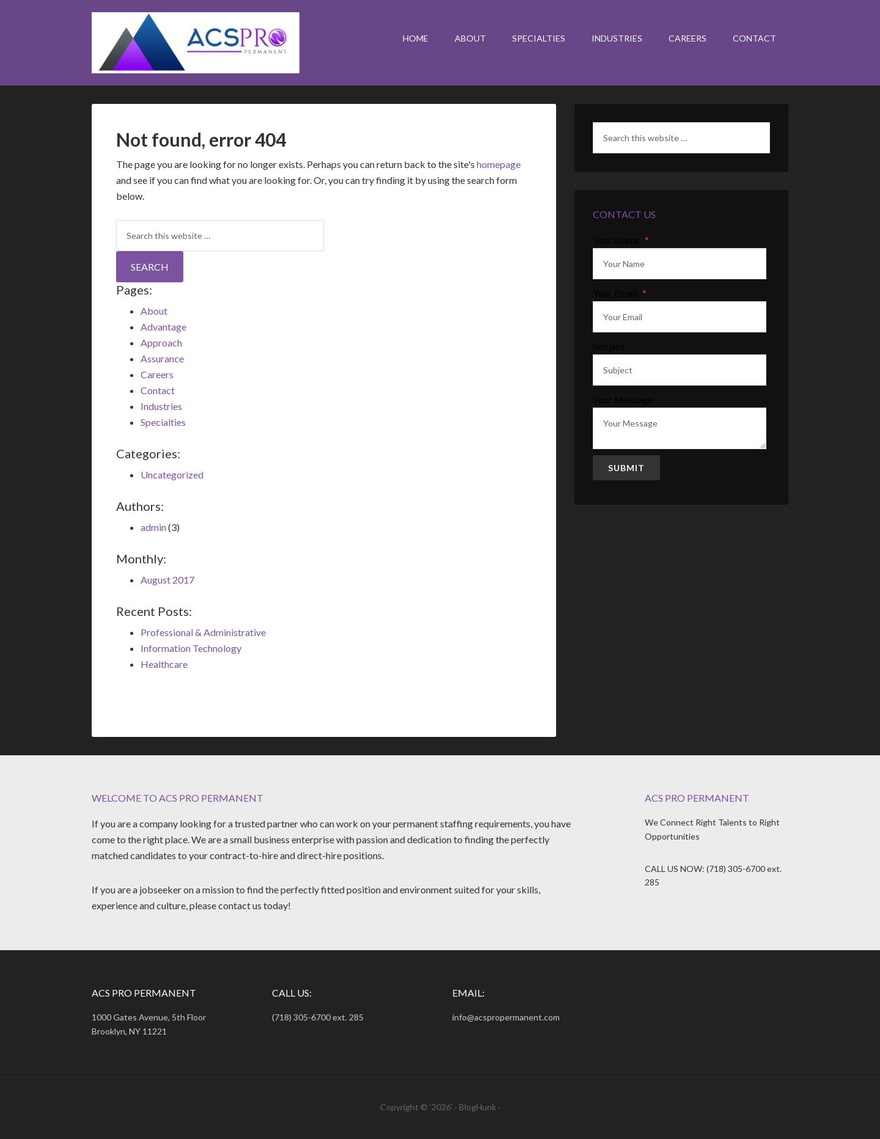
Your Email (620, 293)
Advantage (163, 326)
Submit (626, 468)
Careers (157, 374)
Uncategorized (172, 474)
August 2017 (167, 579)
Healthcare (164, 664)
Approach (161, 342)
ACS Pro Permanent (195, 42)
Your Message (623, 399)
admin (153, 527)
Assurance (162, 358)
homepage (499, 164)
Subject (609, 346)
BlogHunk (477, 1107)
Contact (158, 390)
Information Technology (191, 648)
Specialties (163, 422)
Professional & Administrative (203, 632)
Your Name (621, 240)
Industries (161, 406)
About (154, 311)
